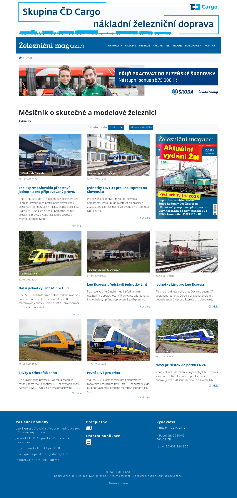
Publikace (192, 45)
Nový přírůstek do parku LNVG (181, 365)
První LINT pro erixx (103, 372)
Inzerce (144, 45)
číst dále (77, 226)
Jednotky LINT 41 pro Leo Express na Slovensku (117, 190)
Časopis (130, 45)
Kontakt (210, 45)
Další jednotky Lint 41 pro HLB (44, 288)
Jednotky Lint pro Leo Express (180, 284)
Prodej (177, 45)
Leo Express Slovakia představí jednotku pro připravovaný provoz (47, 190)
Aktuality (115, 45)
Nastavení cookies (118, 483)
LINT (116, 127)
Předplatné (161, 45)
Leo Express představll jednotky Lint (117, 284)
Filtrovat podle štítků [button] (141, 127)
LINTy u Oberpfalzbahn (38, 372)
